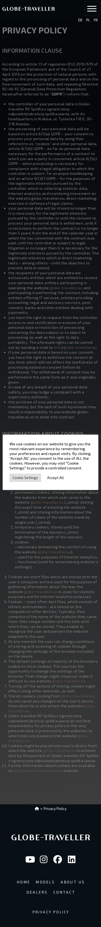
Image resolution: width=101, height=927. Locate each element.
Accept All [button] (55, 478)
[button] (92, 8)
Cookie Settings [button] (25, 478)
